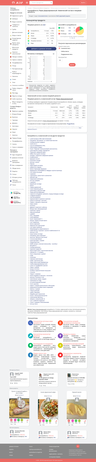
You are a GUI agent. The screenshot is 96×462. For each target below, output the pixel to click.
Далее (72, 65)
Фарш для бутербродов (37, 192)
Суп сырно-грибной (36, 227)
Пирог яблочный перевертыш (39, 262)
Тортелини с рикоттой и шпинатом (41, 175)
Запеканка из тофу (35, 280)
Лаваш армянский (35, 187)
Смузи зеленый (34, 290)
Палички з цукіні (35, 210)
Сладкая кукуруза (35, 195)
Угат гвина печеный (36, 172)
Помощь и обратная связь (17, 189)
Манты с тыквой (35, 289)
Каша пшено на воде (36, 234)
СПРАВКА (51, 449)
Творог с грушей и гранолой (38, 202)
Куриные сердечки (35, 249)
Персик (32, 164)
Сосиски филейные (36, 239)
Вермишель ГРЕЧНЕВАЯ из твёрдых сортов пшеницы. (46, 170)
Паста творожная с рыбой (38, 254)
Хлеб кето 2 (33, 144)
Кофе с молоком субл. (36, 260)
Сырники (33, 174)
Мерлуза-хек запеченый (37, 225)
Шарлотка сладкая (35, 167)
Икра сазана (33, 204)
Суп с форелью (34, 222)
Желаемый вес (62, 57)
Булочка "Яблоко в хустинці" (38, 237)
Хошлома (33, 257)
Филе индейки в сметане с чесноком (41, 275)
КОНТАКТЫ (60, 454)
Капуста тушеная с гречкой (38, 200)
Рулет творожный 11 (36, 219)
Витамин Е (33, 245)
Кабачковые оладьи (36, 147)
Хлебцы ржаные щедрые (37, 142)
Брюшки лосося (35, 159)
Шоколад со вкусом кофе (37, 190)
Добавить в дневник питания (41, 49)
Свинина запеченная (36, 259)
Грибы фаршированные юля (38, 264)
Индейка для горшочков (37, 294)
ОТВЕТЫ (31, 455)
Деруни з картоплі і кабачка (38, 207)
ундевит (32, 214)
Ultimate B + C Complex (37, 252)
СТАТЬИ (11, 455)
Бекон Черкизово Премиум (38, 169)
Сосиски (32, 272)
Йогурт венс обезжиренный (38, 209)
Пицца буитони (34, 242)
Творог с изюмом (35, 274)
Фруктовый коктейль (36, 165)
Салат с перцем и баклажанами (39, 302)
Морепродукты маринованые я (39, 229)
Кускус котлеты (34, 269)
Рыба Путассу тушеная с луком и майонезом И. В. (45, 230)
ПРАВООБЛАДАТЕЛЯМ (54, 446)
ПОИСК (30, 446)
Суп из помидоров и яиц (37, 145)
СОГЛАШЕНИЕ (52, 457)
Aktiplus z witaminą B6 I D (37, 299)
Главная (29, 8)
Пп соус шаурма (35, 180)
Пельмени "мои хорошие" (38, 235)
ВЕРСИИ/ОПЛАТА (53, 451)
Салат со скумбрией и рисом (39, 265)
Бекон (32, 185)
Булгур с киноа (34, 162)
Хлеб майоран (34, 217)
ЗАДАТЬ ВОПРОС (53, 454)
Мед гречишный (35, 212)
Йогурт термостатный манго (38, 220)
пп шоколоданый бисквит (38, 282)
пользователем (42, 16)
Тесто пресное (34, 284)
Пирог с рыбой (34, 267)
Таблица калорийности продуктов (41, 8)
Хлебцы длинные (35, 247)
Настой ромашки (35, 197)
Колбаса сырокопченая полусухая (40, 270)
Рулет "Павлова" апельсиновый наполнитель (43, 149)
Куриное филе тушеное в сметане (40, 199)
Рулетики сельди (35, 160)
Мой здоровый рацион (63, 16)
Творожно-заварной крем (38, 152)
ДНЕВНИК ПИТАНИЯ (13, 446)
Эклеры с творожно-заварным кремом (41, 155)
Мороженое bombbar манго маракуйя (41, 287)
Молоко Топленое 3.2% (37, 277)
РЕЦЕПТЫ (11, 449)
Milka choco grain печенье (37, 154)
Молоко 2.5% (34, 232)
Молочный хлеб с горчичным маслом (41, 250)
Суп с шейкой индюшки (37, 300)
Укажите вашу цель (64, 46)
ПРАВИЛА (58, 457)
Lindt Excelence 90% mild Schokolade (40, 139)
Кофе (31, 255)
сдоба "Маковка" (35, 292)
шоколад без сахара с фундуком (40, 150)
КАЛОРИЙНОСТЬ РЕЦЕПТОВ (35, 452)
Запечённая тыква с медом (38, 279)
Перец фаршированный (73, 8)
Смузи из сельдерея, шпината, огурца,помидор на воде (47, 194)
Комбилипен (34, 157)
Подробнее (70, 124)
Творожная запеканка (36, 179)
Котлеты (32, 205)
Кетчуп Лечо (34, 304)
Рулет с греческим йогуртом (38, 295)
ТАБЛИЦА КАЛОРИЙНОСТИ (35, 449)
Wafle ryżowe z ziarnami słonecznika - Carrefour (43, 244)
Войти (83, 3)
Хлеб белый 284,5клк (36, 297)
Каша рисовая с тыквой (37, 240)
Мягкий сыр (33, 177)
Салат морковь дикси (36, 189)
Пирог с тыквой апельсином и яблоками (42, 285)
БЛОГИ (10, 452)
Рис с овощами (34, 215)
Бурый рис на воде (35, 184)
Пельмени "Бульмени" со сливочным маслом (43, 140)
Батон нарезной (35, 224)
